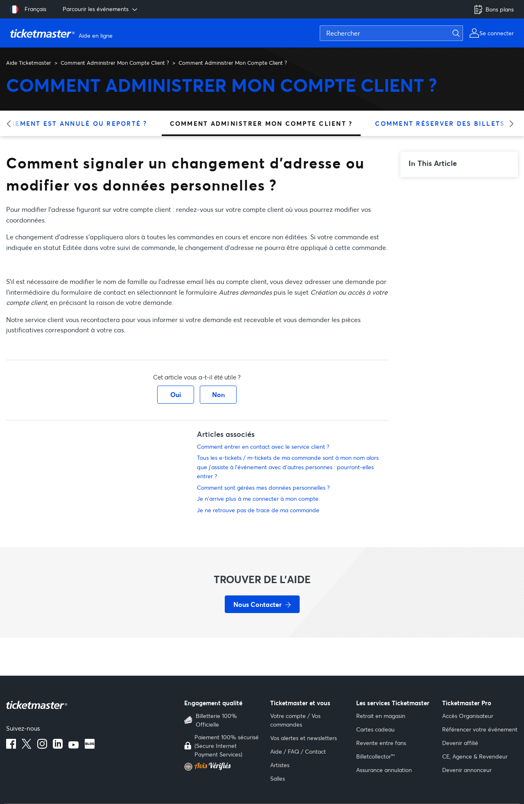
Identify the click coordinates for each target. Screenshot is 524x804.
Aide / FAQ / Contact (298, 751)
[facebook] (11, 746)
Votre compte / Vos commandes (295, 720)
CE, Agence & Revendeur (475, 756)
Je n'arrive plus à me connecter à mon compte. (258, 498)
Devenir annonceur (467, 770)
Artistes (279, 765)
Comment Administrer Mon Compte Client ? (115, 62)
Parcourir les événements (101, 9)
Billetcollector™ (375, 756)
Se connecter (496, 33)
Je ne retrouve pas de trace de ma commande (258, 510)
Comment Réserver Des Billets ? (443, 123)
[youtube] (73, 746)
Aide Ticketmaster (28, 62)
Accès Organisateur (467, 716)
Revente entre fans (381, 743)
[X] (27, 746)
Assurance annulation (384, 770)
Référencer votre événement (479, 729)
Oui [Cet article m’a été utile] (175, 394)
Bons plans (494, 9)
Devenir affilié (460, 743)
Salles (277, 778)
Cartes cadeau (375, 729)
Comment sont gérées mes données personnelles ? (263, 487)
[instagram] (42, 746)
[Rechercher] (391, 33)
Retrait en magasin (380, 716)
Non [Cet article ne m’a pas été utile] (218, 394)
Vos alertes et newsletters (303, 738)
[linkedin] (58, 746)
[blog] (90, 746)
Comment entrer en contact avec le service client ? (263, 446)
